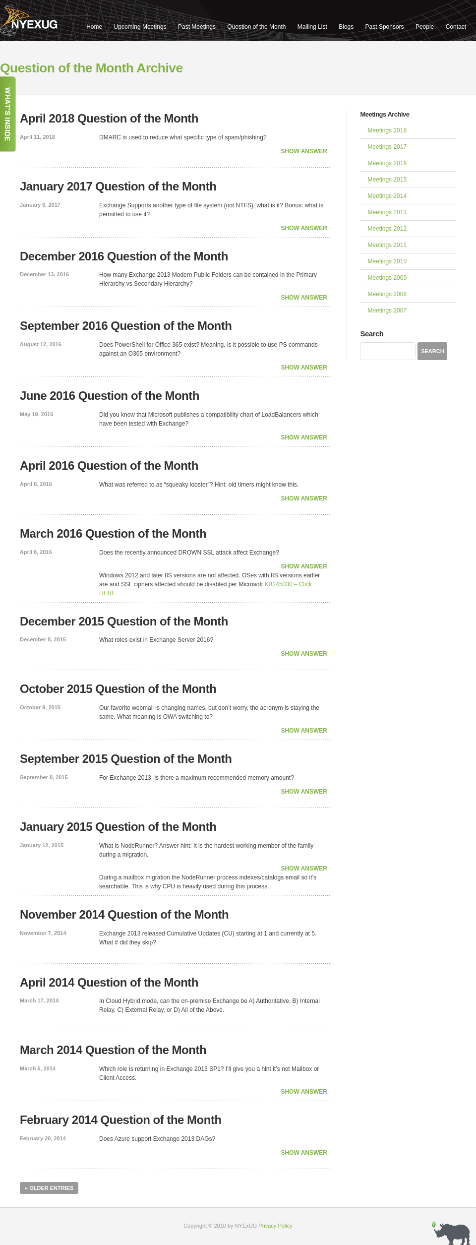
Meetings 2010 (387, 261)
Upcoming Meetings (140, 26)
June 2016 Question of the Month (109, 395)
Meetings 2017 (387, 146)
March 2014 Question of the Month (113, 1050)
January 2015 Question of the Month (118, 826)
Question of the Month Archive (91, 68)
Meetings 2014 (387, 195)
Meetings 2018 (387, 130)
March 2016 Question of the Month (113, 533)
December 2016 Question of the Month (124, 256)
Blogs (346, 26)
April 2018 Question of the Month (109, 118)
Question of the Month (256, 26)
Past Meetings (197, 26)
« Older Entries (49, 1188)
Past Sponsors (384, 26)
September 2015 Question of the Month (126, 758)
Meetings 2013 (387, 212)
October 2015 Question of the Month (118, 688)
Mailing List (312, 26)
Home (94, 26)
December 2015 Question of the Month (124, 621)
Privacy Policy (275, 1226)
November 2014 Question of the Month (124, 914)
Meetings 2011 (387, 245)
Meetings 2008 (387, 294)
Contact (456, 26)
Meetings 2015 (387, 179)
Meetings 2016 (387, 163)
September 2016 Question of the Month (126, 325)
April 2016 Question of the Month (109, 465)
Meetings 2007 (387, 310)
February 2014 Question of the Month (121, 1119)
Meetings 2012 (387, 228)
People (425, 26)
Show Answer (304, 151)
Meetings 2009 (387, 277)
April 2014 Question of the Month (109, 982)
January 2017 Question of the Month (118, 186)
